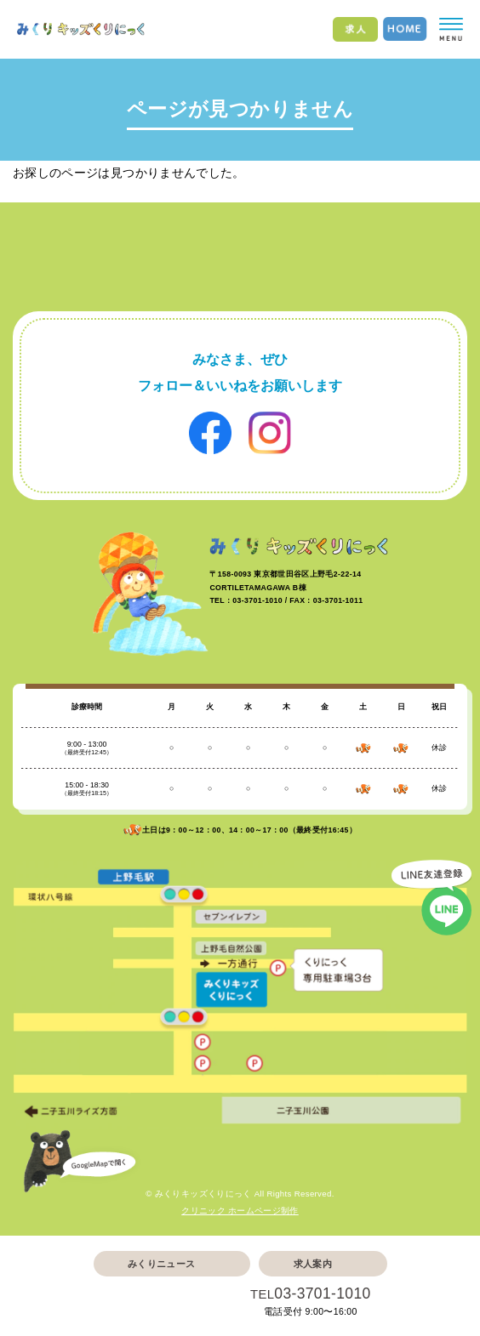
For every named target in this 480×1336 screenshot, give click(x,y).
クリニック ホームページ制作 (240, 1210)
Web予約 (161, 1302)
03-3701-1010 (322, 1293)
